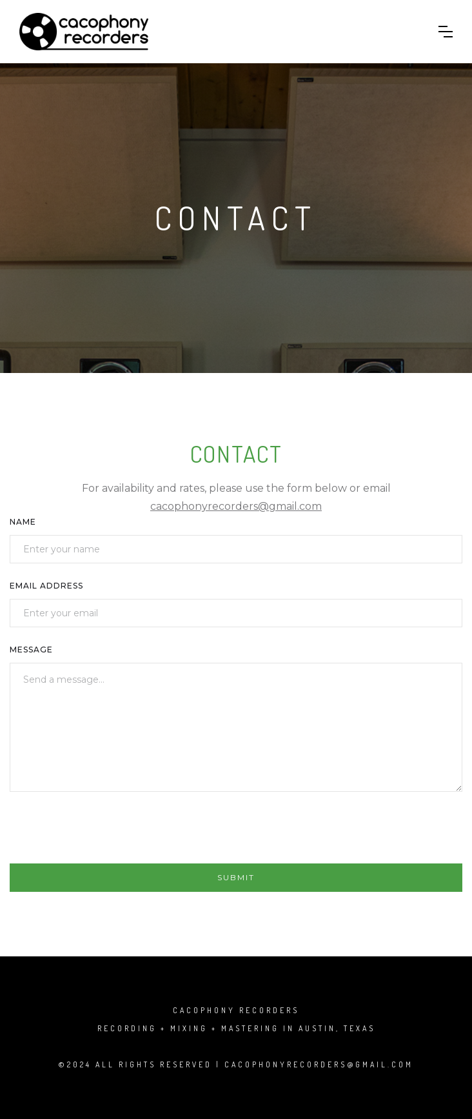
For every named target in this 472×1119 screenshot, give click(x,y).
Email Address (46, 585)
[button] (445, 31)
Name (23, 522)
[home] (83, 31)
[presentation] (108, 833)
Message (31, 649)
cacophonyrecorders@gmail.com (236, 506)
